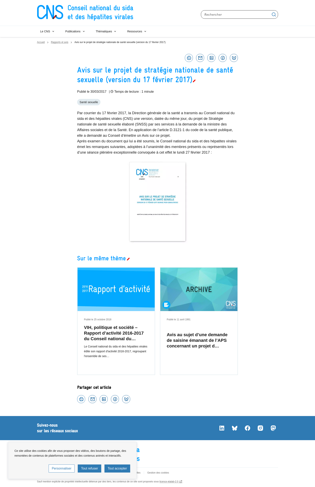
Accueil (41, 42)
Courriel (200, 58)
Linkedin (211, 58)
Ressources (134, 31)
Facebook (223, 58)
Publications (73, 31)
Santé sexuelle (89, 102)
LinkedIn (222, 428)
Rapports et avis (59, 42)
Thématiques (104, 31)
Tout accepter (117, 468)
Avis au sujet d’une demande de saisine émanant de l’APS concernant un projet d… (197, 340)
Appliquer (274, 14)
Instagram (260, 428)
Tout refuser (89, 468)
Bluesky (234, 58)
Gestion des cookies (158, 472)
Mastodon (273, 428)
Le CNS (45, 31)
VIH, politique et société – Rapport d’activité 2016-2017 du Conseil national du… (114, 333)
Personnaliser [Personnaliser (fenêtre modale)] (62, 468)
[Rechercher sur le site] (239, 14)
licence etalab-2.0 (169, 481)
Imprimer (189, 58)
